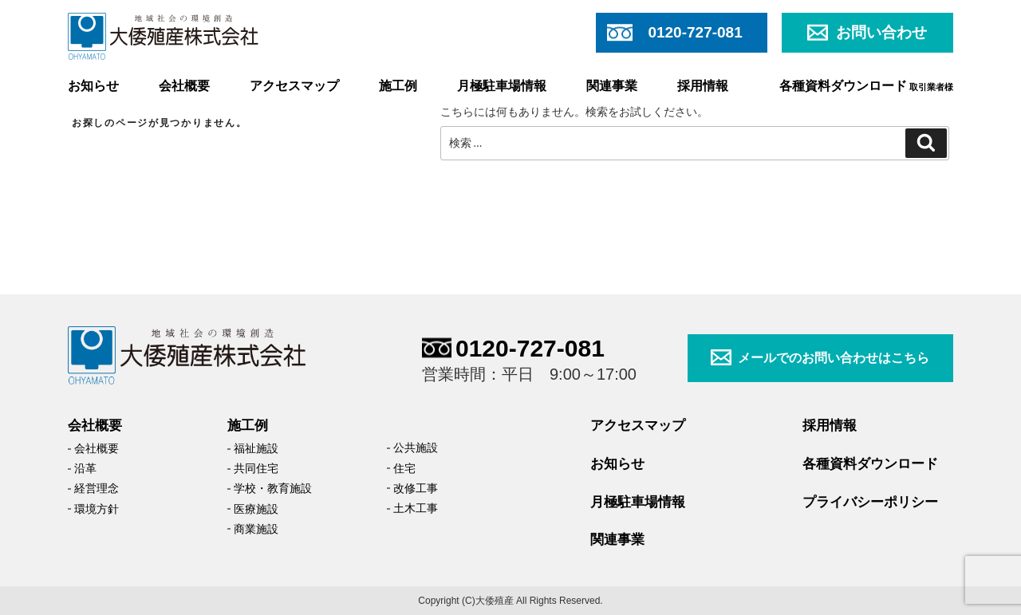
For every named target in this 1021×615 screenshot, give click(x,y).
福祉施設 (256, 448)
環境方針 (96, 509)
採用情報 (702, 86)
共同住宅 (256, 468)
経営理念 (96, 488)
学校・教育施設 (273, 488)
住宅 (404, 468)
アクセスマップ (294, 86)
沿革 (85, 468)
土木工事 (415, 508)
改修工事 (415, 488)
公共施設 (415, 447)
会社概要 (184, 86)
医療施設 (256, 509)
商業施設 (256, 528)
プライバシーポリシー (870, 502)
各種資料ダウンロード (866, 86)
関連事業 (611, 86)
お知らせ (93, 86)
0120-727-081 (530, 348)
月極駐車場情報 (501, 86)
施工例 (398, 86)
